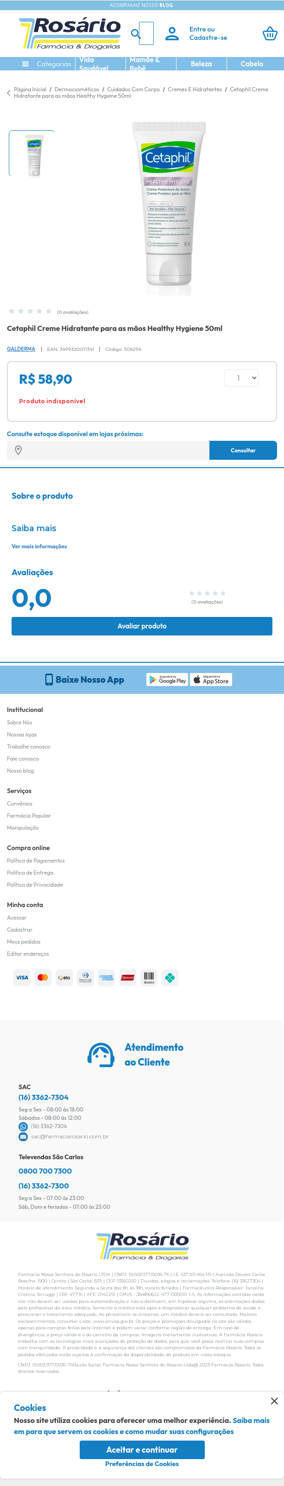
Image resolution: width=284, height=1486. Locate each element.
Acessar (16, 917)
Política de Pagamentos (36, 860)
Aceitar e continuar (142, 1449)
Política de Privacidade (35, 884)
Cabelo (252, 63)
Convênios (19, 803)
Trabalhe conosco (28, 746)
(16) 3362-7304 (44, 1097)
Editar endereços (28, 953)
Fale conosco (23, 758)
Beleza (201, 63)
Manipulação (23, 827)
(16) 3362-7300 (44, 1185)
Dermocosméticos (78, 89)
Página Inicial (30, 89)
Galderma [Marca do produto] (21, 349)
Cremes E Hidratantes (195, 89)
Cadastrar (19, 929)
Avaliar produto (141, 626)
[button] (32, 153)
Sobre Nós (19, 722)
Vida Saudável (93, 64)
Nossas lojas (22, 734)
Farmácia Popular (29, 815)
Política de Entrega (30, 872)
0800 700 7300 (45, 1170)
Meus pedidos (23, 941)
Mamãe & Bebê (145, 64)
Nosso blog (20, 770)
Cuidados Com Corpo (134, 89)
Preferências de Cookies (142, 1464)
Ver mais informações (39, 546)
